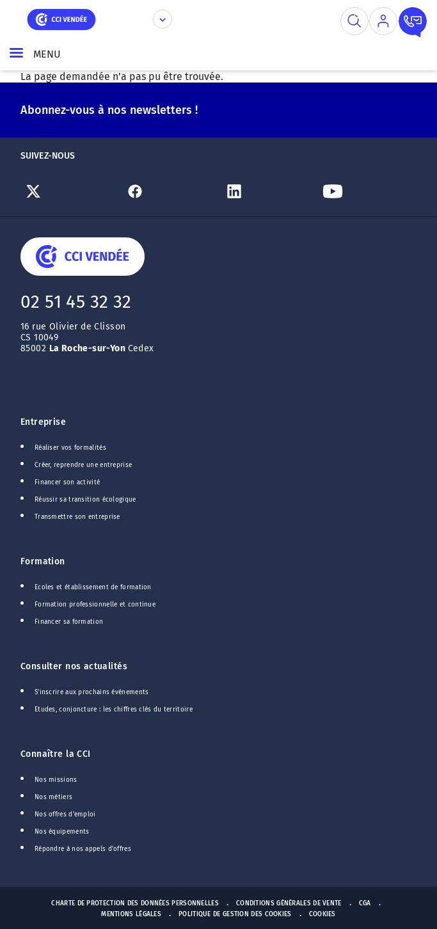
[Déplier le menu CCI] (162, 19)
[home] (61, 18)
